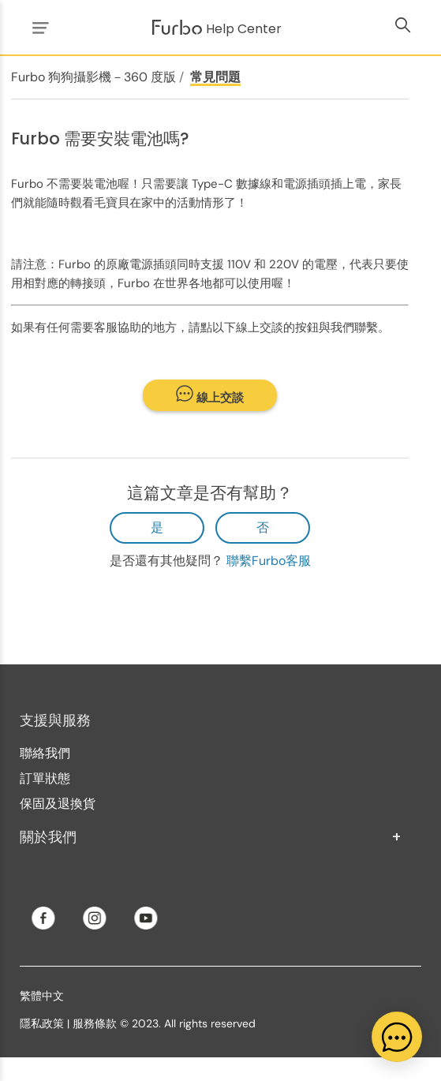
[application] (397, 1037)
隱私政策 (42, 1023)
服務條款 (95, 1023)
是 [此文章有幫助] (157, 527)
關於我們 (211, 837)
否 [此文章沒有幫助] (262, 527)
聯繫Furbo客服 (268, 560)
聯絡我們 (45, 753)
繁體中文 (42, 996)
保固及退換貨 (57, 803)
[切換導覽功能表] (38, 27)
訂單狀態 (45, 778)
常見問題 (215, 77)
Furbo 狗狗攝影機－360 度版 (93, 77)
